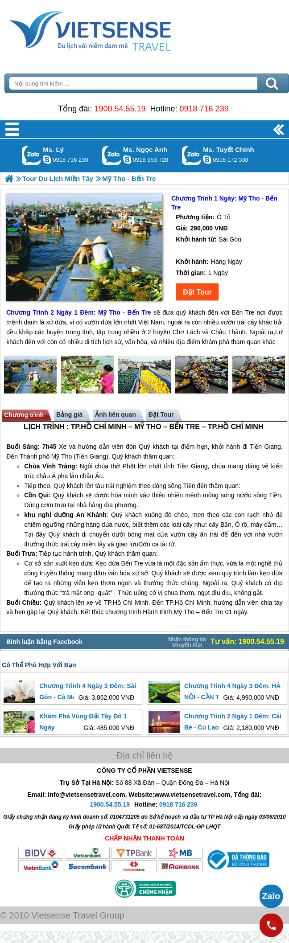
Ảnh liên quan (115, 414)
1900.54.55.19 (119, 108)
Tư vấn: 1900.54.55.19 (247, 641)
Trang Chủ (112, 29)
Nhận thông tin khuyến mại (187, 642)
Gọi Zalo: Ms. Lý (31, 155)
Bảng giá (69, 414)
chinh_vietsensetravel (206, 159)
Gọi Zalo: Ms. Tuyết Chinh (192, 155)
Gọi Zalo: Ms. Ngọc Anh (112, 155)
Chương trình (24, 414)
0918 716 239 (204, 108)
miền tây (94, 544)
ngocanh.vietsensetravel (127, 159)
